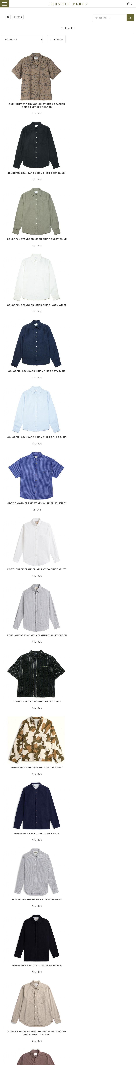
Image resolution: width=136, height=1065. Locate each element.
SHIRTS (18, 17)
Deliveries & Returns (68, 835)
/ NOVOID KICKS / (68, 983)
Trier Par (57, 39)
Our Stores (68, 832)
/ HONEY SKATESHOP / (68, 1036)
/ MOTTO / (68, 941)
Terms (68, 839)
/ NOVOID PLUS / (68, 900)
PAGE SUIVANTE (68, 795)
